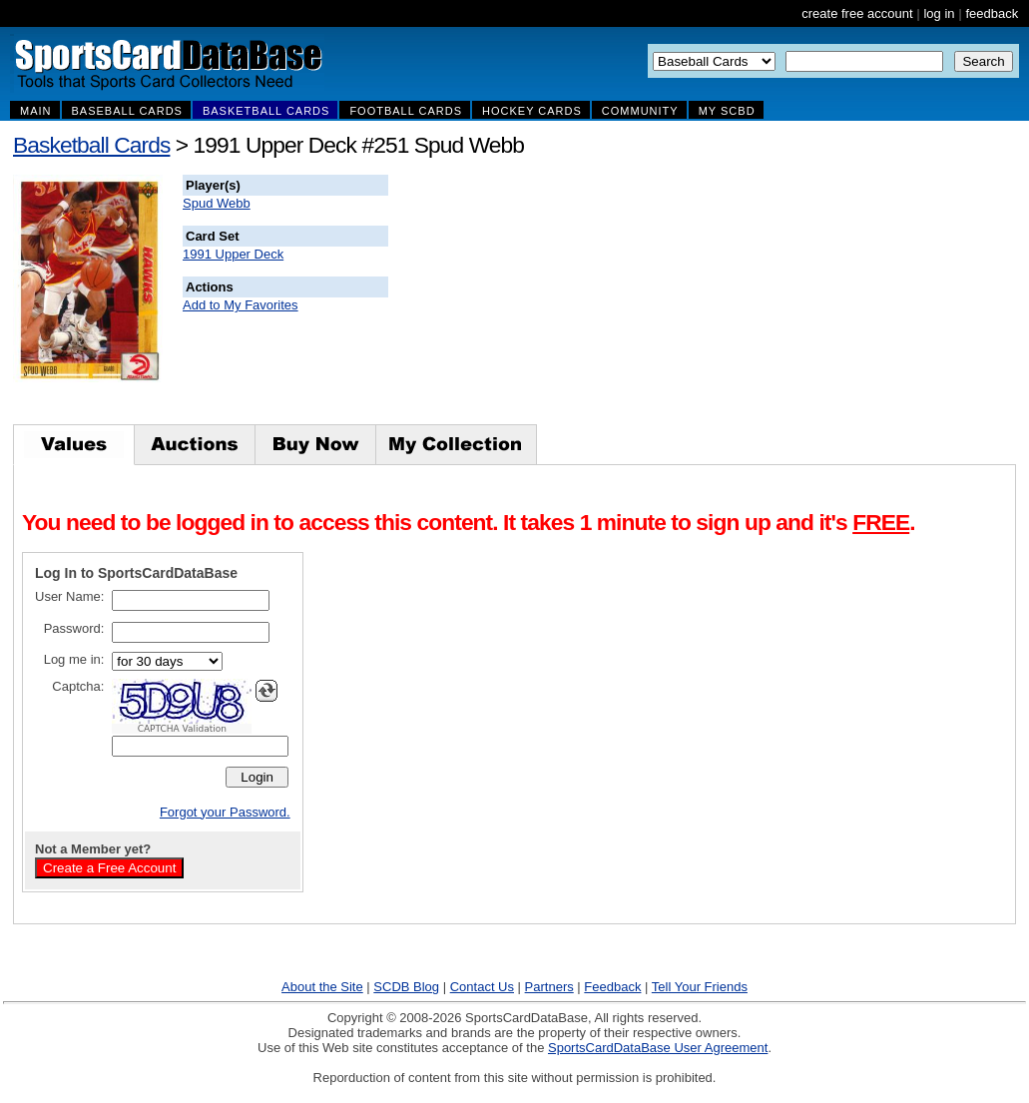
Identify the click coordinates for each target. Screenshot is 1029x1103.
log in (938, 13)
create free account (856, 13)
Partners (549, 986)
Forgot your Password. (225, 812)
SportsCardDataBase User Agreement (658, 1047)
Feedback (612, 986)
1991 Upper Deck (233, 254)
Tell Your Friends (700, 986)
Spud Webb (217, 203)
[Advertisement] (749, 299)
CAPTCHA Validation (182, 729)
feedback (991, 13)
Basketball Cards (91, 145)
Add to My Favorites (240, 304)
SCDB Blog (406, 986)
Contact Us (482, 986)
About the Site (322, 986)
